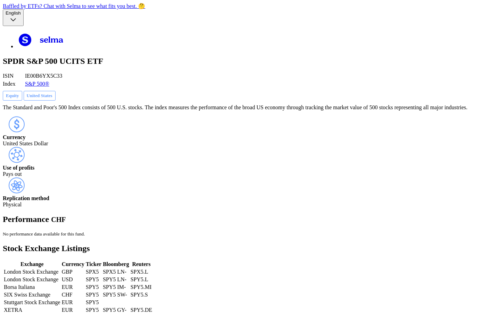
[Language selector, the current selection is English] (13, 17)
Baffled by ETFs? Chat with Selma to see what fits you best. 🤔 (74, 6)
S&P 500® (37, 84)
